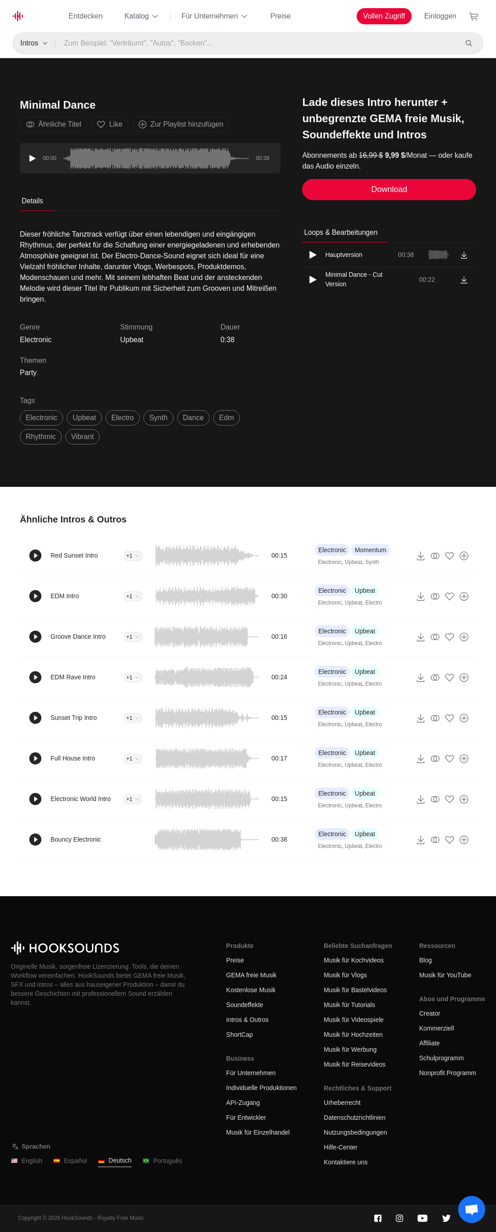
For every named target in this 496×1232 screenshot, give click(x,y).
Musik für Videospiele (354, 1019)
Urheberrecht (342, 1102)
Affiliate (429, 1043)
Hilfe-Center (341, 1147)
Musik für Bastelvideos (355, 990)
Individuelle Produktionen (261, 1087)
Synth (372, 562)
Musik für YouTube (445, 975)
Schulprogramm (441, 1058)
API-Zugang (243, 1102)
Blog (425, 960)
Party (28, 372)
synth (158, 417)
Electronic (332, 550)
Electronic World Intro (81, 798)
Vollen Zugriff (384, 16)
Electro (373, 603)
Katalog (142, 16)
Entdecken (86, 16)
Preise (281, 16)
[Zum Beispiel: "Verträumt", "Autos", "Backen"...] (256, 43)
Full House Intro (73, 758)
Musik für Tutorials (349, 1004)
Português (162, 1161)
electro (122, 417)
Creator (430, 1013)
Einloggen (440, 16)
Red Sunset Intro (74, 555)
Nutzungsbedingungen (355, 1132)
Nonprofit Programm (447, 1072)
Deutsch (115, 1160)
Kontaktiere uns (345, 1162)
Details (32, 201)
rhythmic (41, 436)
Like (109, 124)
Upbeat (131, 339)
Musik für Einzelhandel (258, 1132)
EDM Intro (65, 596)
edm (226, 417)
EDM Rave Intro (73, 677)
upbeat (84, 417)
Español (70, 1161)
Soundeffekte (244, 1004)
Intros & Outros (247, 1019)
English (26, 1161)
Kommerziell (436, 1028)
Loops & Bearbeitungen (340, 232)
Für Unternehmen (214, 16)
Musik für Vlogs (345, 975)
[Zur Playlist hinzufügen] (464, 556)
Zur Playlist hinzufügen (181, 124)
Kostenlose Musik (251, 990)
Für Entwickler (246, 1117)
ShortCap (239, 1034)
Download (389, 189)
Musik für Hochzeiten (353, 1034)
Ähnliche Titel (53, 124)
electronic (41, 417)
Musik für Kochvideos (354, 960)
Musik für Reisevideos (355, 1064)
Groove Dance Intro (78, 636)
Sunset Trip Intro (74, 717)
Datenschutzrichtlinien (355, 1117)
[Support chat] (471, 1209)
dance (193, 417)
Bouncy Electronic (76, 839)
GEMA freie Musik (251, 975)
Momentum (370, 550)
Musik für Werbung (350, 1049)
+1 (133, 556)
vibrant (82, 436)
